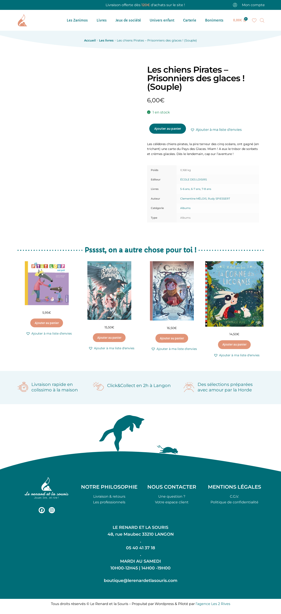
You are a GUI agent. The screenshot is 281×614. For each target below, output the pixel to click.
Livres (102, 20)
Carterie (189, 20)
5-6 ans (185, 189)
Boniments (214, 20)
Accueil (90, 40)
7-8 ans (206, 189)
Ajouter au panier (167, 128)
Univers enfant (162, 20)
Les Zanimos (77, 20)
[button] (216, 130)
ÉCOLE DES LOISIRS (193, 179)
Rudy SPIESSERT (219, 198)
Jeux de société (128, 20)
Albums (185, 208)
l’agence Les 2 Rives (213, 604)
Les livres (106, 40)
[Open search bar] (262, 20)
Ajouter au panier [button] (47, 323)
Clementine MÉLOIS (193, 198)
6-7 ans (195, 189)
